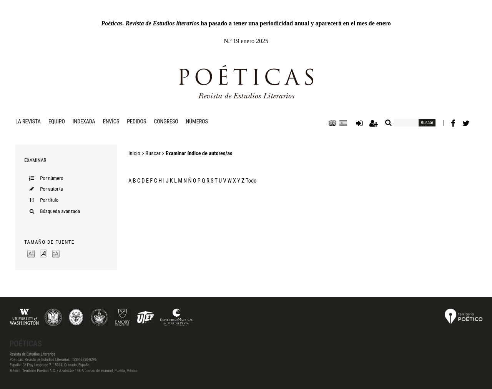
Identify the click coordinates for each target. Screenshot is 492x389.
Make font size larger (56, 253)
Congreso (166, 121)
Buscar (152, 153)
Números (197, 121)
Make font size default (43, 253)
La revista (28, 121)
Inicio (134, 153)
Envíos (111, 121)
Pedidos (136, 121)
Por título (49, 200)
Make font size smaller (31, 253)
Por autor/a (51, 189)
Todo (251, 181)
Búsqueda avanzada (60, 211)
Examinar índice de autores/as (199, 153)
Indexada (84, 121)
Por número (51, 178)
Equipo (56, 121)
